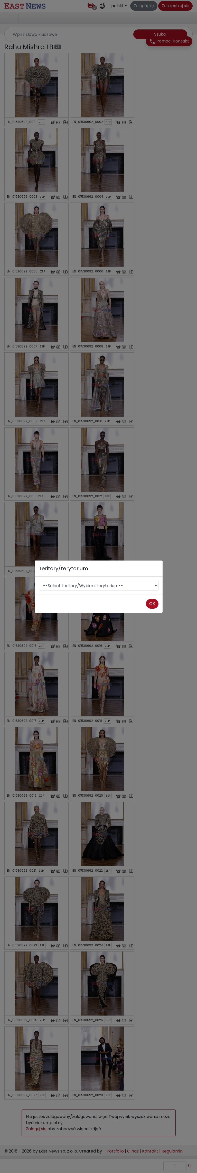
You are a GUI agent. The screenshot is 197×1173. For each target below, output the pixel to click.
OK (152, 604)
